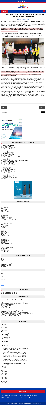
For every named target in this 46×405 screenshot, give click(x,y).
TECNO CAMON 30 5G (6, 225)
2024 (3, 327)
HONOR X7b (3, 230)
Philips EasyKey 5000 (5, 159)
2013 (3, 375)
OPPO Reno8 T (4, 242)
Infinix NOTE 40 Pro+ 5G (6, 223)
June (5, 341)
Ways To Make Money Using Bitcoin (11, 349)
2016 (3, 371)
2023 (3, 328)
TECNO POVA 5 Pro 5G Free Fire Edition (10, 243)
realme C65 (3, 220)
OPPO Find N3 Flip (5, 235)
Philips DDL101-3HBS (5, 170)
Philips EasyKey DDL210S (6, 174)
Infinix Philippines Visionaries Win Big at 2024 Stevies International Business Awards (19, 300)
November (6, 334)
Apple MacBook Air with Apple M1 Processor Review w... (15, 360)
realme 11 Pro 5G (4, 248)
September (6, 337)
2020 (3, 366)
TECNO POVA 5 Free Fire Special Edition (10, 245)
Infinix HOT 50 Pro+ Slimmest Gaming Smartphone (12, 214)
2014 (3, 374)
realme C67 (3, 234)
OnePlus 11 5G (4, 239)
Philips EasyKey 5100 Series (7, 172)
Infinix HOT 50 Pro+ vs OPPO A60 (8, 212)
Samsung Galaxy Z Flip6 (6, 218)
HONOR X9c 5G (4, 210)
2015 (3, 373)
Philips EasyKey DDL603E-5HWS (8, 171)
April (5, 344)
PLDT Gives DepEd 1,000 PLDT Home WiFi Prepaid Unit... (15, 348)
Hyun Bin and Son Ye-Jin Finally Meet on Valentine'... (14, 355)
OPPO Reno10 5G (5, 238)
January (5, 364)
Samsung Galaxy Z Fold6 (6, 217)
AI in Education (4, 306)
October (5, 335)
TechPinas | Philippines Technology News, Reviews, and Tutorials (27, 403)
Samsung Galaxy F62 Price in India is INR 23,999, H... (14, 353)
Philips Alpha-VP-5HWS (6, 176)
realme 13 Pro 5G (4, 215)
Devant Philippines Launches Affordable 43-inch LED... (15, 351)
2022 (3, 330)
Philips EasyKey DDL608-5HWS (8, 164)
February (6, 346)
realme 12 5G (4, 226)
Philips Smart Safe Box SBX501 (7, 145)
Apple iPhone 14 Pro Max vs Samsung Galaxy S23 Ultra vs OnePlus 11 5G (17, 313)
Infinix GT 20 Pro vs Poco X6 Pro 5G (8, 219)
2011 (3, 378)
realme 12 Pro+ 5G (5, 229)
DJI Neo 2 (3, 258)
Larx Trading (3, 178)
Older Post (42, 107)
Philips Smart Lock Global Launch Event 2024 (10, 156)
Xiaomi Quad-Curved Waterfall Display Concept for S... (15, 362)
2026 (3, 324)
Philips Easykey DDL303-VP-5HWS (8, 169)
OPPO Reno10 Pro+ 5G (6, 237)
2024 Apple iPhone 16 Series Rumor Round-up (11, 307)
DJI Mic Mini (3, 266)
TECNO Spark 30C (5, 211)
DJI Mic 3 (3, 259)
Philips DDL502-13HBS (6, 146)
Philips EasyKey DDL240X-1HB (7, 155)
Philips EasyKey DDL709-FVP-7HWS (9, 177)
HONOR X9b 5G (4, 233)
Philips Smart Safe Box (6, 166)
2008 (3, 382)
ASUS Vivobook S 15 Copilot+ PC (8, 263)
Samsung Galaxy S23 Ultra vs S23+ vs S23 (10, 315)
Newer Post (3, 107)
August (5, 338)
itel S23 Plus (3, 227)
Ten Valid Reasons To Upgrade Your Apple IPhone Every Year (14, 308)
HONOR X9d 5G (4, 204)
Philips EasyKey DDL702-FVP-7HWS (9, 147)
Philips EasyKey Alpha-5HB (7, 163)
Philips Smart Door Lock (6, 167)
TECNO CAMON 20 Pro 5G (7, 247)
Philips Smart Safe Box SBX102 (7, 148)
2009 (3, 381)
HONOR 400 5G (4, 208)
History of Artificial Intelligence (7, 304)
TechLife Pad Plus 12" (5, 262)
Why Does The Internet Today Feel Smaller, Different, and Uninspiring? (16, 302)
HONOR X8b (3, 231)
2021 (3, 331)
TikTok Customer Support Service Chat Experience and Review (14, 303)
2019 (3, 367)
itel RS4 (2, 224)
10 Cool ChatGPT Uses (6, 305)
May (5, 342)
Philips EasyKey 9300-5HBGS (7, 175)
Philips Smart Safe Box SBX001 (7, 162)
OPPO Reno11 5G (5, 232)
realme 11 (3, 249)
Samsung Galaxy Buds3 (6, 265)
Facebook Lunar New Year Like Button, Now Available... (15, 357)
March (5, 345)
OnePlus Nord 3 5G (5, 240)
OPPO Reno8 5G (4, 241)
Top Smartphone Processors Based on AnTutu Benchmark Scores (15, 312)
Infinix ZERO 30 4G (5, 251)
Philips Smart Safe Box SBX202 (7, 154)
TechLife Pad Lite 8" (5, 260)
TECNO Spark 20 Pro (5, 246)
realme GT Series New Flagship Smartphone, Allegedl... (15, 352)
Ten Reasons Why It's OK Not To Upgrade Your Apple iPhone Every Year (16, 310)
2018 (3, 369)
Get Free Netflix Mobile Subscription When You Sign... (14, 363)
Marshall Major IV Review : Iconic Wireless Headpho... (14, 356)
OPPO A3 (3, 216)
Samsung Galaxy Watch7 (6, 264)
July (5, 339)
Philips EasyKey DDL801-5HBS (7, 149)
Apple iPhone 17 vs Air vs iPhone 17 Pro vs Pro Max (12, 299)
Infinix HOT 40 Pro (5, 250)
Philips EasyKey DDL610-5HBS (7, 152)
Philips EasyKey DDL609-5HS (7, 158)
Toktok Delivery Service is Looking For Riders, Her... (14, 359)
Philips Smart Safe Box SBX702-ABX (9, 161)
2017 (3, 370)
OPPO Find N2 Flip (5, 316)
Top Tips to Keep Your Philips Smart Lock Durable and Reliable (14, 160)
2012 (3, 377)
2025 (3, 326)
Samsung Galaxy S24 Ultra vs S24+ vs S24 (10, 311)
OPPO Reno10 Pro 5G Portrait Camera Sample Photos (12, 318)
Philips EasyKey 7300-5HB (6, 168)
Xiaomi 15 (3, 206)
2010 (3, 380)
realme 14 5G (4, 209)
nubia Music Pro (4, 207)
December (6, 333)
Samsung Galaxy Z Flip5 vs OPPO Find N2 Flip (11, 314)
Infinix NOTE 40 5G (5, 222)
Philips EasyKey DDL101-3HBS (7, 153)
